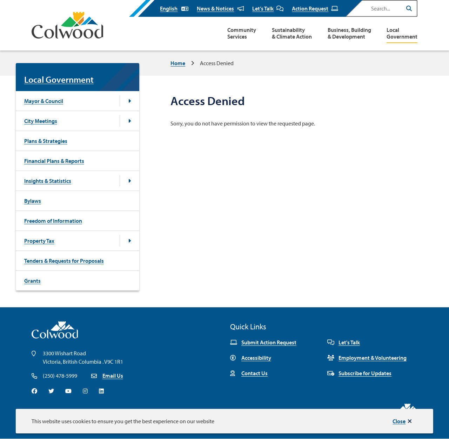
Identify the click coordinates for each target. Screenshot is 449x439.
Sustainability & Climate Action (292, 33)
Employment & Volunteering (367, 357)
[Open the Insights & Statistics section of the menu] (129, 180)
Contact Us (249, 373)
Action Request (315, 8)
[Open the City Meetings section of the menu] (129, 121)
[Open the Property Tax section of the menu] (129, 240)
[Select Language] (174, 8)
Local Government (402, 33)
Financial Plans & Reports (54, 160)
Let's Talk (343, 342)
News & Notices (220, 8)
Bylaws (32, 200)
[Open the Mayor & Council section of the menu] (129, 101)
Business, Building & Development (349, 33)
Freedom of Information (53, 220)
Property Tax (39, 240)
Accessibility (250, 357)
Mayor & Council (43, 100)
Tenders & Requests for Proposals (64, 260)
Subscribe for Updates (359, 373)
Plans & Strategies (45, 140)
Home (177, 63)
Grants (32, 280)
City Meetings (40, 120)
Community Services (241, 33)
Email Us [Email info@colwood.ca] (112, 375)
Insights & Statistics (47, 180)
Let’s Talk (267, 8)
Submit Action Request (263, 342)
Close (399, 421)
